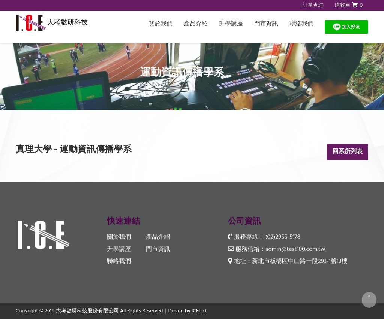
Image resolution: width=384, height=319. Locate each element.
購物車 (349, 5)
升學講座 (231, 24)
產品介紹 (196, 24)
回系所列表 (348, 152)
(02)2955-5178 (283, 237)
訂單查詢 (313, 5)
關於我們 (160, 24)
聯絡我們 (302, 24)
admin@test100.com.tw (296, 250)
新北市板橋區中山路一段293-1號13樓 (300, 262)
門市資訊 (266, 24)
